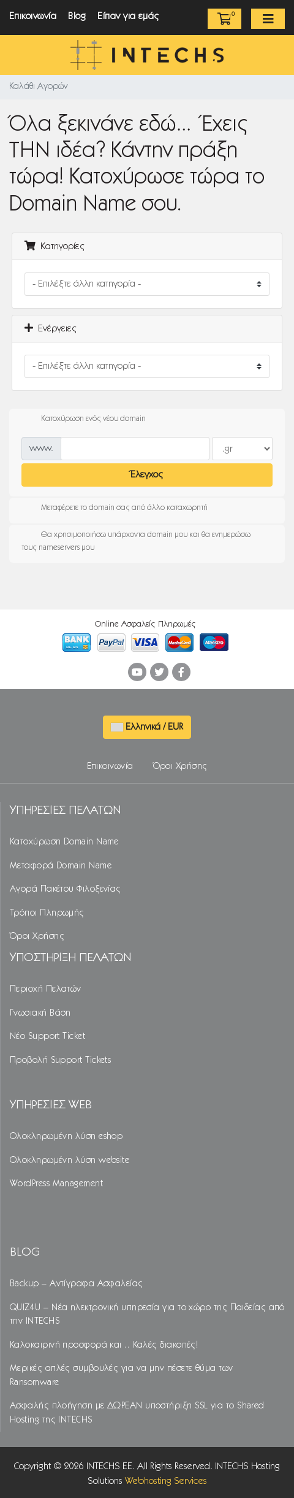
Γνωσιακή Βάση (40, 1013)
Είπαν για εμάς (128, 16)
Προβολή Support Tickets (60, 1060)
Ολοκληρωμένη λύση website (69, 1160)
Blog (77, 16)
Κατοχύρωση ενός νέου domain (83, 419)
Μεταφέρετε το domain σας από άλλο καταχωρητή (114, 508)
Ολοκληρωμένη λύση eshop (66, 1136)
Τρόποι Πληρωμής (47, 913)
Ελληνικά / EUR (147, 727)
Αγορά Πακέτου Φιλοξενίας (65, 889)
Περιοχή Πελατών (45, 989)
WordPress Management (56, 1183)
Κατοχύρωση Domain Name (64, 842)
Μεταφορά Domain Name (60, 866)
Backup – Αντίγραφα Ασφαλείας (76, 1284)
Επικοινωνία (32, 16)
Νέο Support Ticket (47, 1036)
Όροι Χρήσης (180, 766)
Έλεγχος (147, 474)
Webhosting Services (166, 1481)
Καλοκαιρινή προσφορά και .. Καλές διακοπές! (104, 1345)
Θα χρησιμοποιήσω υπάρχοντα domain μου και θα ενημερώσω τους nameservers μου (136, 539)
